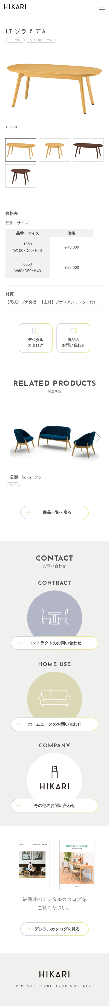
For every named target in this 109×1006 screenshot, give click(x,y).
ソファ (12, 484)
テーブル (15, 40)
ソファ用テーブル (41, 40)
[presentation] (98, 437)
